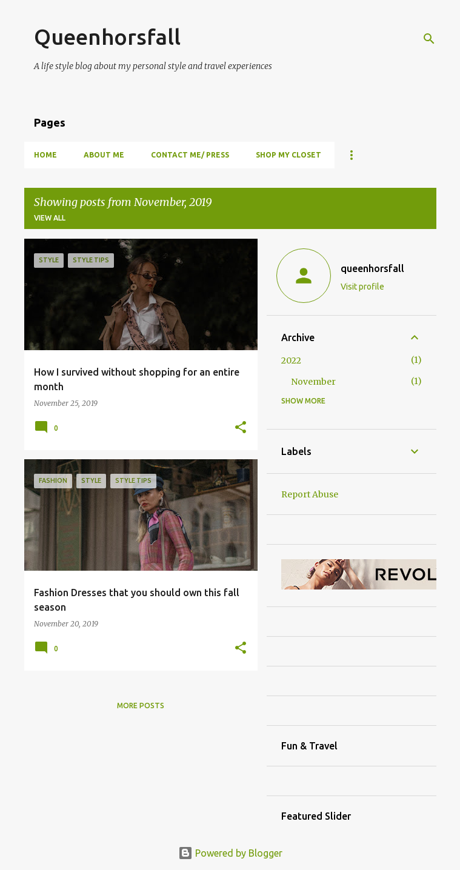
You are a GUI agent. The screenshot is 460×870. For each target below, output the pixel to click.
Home (45, 155)
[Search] (429, 38)
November (313, 381)
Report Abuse (309, 494)
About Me (104, 155)
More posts (140, 705)
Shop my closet (288, 155)
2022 (291, 360)
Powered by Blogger (230, 853)
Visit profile (362, 286)
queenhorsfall (372, 268)
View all (49, 218)
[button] (240, 428)
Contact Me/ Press (190, 155)
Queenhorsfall (107, 36)
